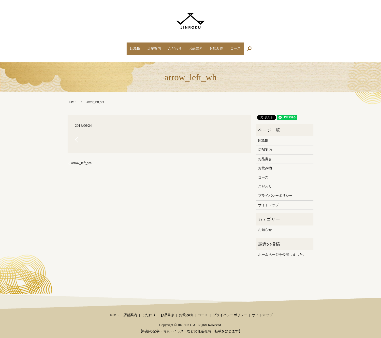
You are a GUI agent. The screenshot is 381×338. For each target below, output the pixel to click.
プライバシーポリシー (275, 191)
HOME (127, 46)
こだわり (173, 46)
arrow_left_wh (81, 158)
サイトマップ (268, 200)
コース (244, 46)
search (261, 46)
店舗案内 (149, 46)
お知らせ (265, 225)
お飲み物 (221, 46)
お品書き (197, 46)
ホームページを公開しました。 (282, 250)
